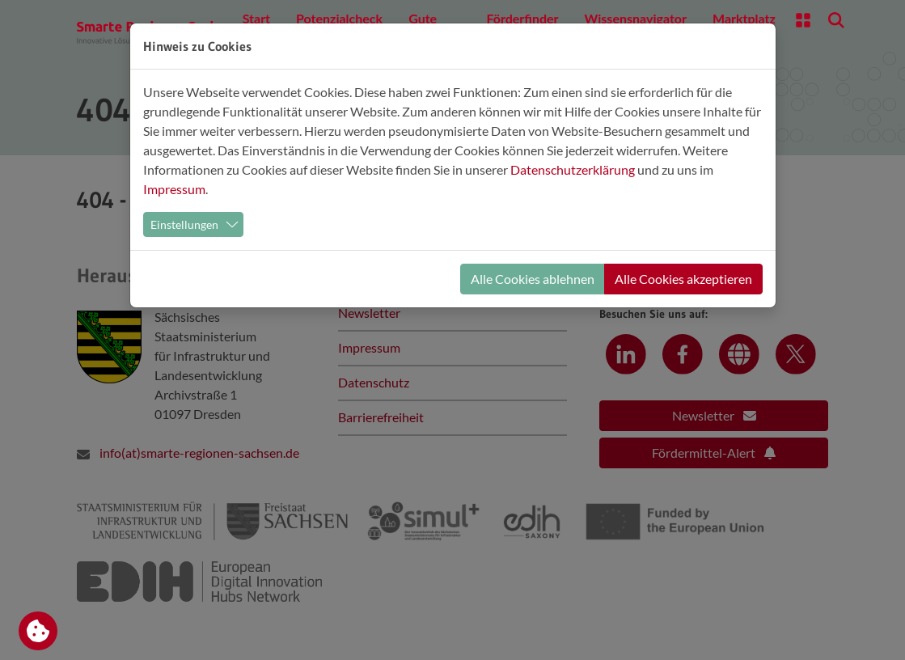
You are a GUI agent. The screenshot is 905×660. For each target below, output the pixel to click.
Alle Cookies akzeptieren (683, 278)
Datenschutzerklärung (572, 169)
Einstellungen (184, 224)
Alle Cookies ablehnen (532, 278)
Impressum (174, 189)
